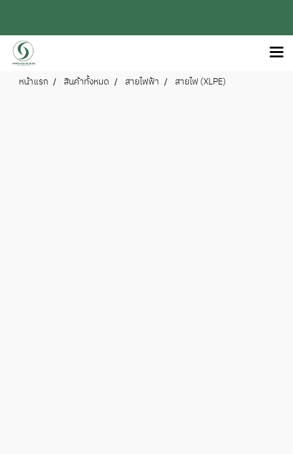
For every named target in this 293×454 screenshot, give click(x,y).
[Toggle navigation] (276, 53)
